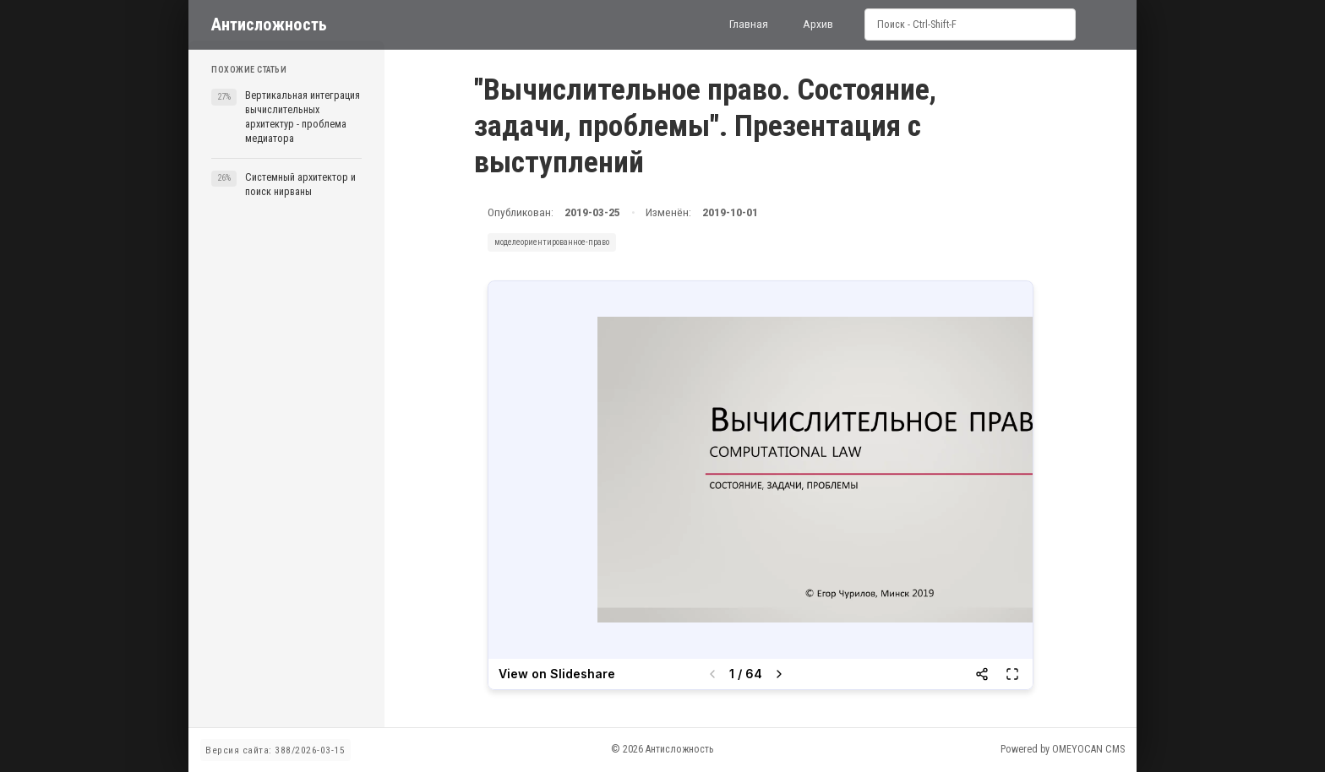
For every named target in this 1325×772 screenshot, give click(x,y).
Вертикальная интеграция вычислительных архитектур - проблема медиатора (302, 117)
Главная (748, 23)
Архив (818, 23)
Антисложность (269, 24)
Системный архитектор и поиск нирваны (300, 184)
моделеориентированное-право (551, 242)
